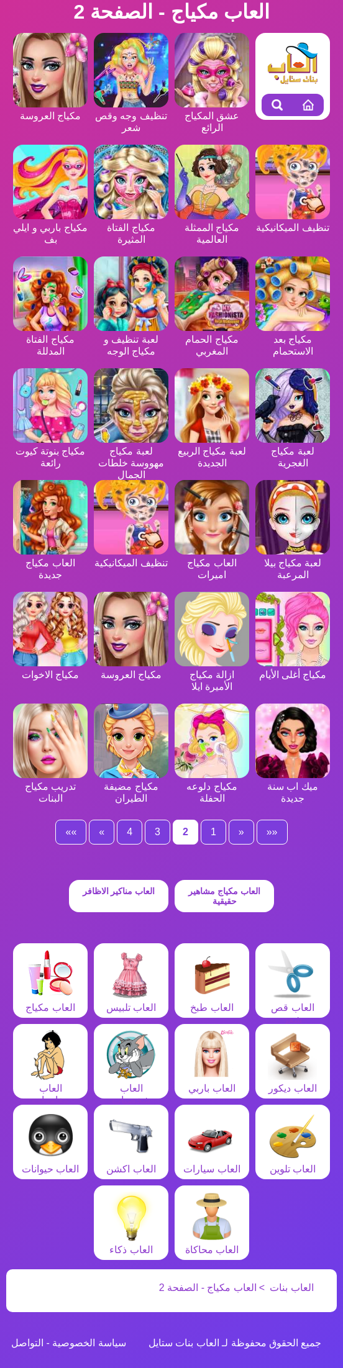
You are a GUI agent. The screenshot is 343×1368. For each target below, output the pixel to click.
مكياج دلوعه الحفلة (212, 786)
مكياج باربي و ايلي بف (50, 228)
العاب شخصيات (131, 1088)
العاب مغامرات (50, 1088)
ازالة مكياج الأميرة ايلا (212, 675)
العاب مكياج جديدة (50, 563)
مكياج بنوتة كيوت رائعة (50, 451)
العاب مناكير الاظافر (119, 891)
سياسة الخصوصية (89, 1343)
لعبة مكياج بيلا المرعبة (292, 563)
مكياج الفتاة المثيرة (131, 228)
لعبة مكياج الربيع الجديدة (212, 451)
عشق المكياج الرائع (212, 116)
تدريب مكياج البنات (50, 786)
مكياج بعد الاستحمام (292, 339)
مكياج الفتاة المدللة (50, 339)
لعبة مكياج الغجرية (292, 451)
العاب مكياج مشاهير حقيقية (224, 896)
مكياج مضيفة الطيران (131, 786)
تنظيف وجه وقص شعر (131, 116)
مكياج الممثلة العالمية (212, 228)
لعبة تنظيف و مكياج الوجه (131, 339)
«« (272, 832)
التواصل (27, 1343)
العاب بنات (291, 1287)
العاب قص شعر (293, 1007)
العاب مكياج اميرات (212, 563)
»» (70, 832)
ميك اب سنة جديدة (292, 786)
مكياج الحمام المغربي (212, 339)
